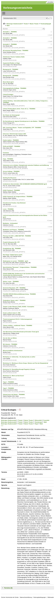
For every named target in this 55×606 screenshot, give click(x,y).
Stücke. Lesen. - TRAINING (11, 281)
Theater (26, 23)
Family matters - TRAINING (11, 140)
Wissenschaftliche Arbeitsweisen (13, 350)
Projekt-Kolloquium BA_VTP (11, 242)
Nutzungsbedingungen (39, 597)
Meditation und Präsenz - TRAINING (13, 229)
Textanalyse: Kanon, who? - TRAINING (14, 300)
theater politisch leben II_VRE (12, 313)
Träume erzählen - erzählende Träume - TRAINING (17, 325)
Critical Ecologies (8, 94)
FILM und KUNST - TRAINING (12, 146)
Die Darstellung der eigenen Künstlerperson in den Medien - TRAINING (24, 121)
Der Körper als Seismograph (11, 115)
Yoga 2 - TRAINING (8, 388)
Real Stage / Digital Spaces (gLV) (13, 254)
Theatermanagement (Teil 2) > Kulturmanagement (17, 319)
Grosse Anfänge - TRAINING (11, 171)
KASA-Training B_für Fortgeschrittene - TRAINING (18, 196)
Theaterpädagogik (45, 23)
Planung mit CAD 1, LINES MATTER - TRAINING (17, 236)
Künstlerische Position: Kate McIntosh (14, 203)
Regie (36, 423)
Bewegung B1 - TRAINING (11, 75)
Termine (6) (8, 588)
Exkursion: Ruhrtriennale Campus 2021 (14, 133)
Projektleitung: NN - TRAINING (12, 248)
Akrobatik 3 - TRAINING (10, 44)
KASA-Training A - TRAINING (11, 190)
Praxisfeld (46, 420)
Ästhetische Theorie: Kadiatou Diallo (14, 57)
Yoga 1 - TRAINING (8, 382)
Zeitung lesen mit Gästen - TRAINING (14, 394)
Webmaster (51, 597)
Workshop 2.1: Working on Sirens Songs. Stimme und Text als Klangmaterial (25, 363)
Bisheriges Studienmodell (14, 23)
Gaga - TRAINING (8, 159)
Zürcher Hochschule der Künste (10, 597)
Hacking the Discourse (10, 177)
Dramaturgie (38, 422)
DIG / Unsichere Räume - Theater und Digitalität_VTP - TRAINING (22, 127)
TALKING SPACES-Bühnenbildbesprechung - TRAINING (19, 294)
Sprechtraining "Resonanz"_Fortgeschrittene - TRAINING (20, 267)
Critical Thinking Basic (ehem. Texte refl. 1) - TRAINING (19, 108)
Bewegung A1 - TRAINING (10, 69)
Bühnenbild (38, 420)
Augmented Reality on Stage (11, 63)
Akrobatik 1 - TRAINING (10, 31)
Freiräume (6, 152)
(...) (2, 425)
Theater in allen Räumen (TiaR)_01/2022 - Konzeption (18, 306)
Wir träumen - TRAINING (10, 344)
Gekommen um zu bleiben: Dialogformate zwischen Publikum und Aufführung (26, 165)
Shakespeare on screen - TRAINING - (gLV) (15, 261)
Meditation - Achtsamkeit (10, 223)
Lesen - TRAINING (8, 209)
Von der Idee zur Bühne (10, 338)
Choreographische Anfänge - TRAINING (15, 88)
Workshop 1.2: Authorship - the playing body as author (19, 356)
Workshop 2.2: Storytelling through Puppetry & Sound (19, 369)
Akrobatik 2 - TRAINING (10, 38)
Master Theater (34, 23)
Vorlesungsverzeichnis (17, 7)
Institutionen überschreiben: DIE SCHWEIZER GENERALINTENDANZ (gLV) (25, 184)
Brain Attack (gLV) (8, 82)
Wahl (8, 25)
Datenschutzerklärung (26, 597)
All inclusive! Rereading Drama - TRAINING (16, 50)
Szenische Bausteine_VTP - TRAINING (14, 288)
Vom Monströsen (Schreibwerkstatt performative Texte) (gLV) (21, 331)
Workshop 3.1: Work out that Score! (13, 375)
